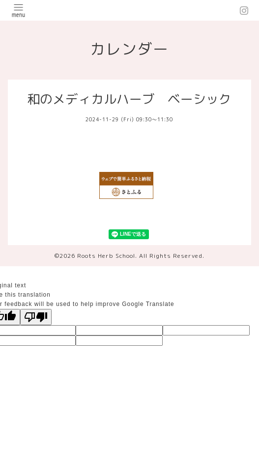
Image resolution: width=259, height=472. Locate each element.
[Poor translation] (36, 317)
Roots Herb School (106, 255)
